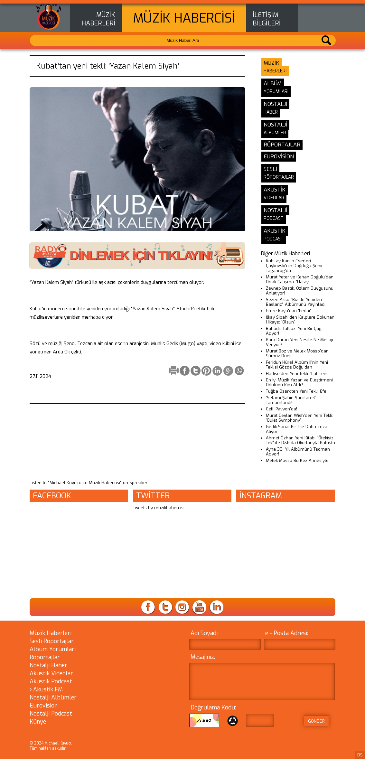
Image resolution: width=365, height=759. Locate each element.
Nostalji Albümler (53, 697)
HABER (271, 112)
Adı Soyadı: (205, 633)
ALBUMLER (275, 133)
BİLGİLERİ (267, 23)
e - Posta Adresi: (286, 633)
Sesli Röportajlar (52, 641)
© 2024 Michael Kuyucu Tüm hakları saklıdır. (51, 746)
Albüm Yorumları (53, 649)
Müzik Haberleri (50, 633)
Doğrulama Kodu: (213, 707)
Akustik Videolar (51, 673)
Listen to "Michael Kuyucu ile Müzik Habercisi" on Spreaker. (89, 482)
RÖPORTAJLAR (279, 177)
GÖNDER (316, 721)
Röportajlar (45, 657)
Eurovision (44, 705)
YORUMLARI (276, 92)
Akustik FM (46, 689)
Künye (38, 722)
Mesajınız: (203, 657)
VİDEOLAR (274, 198)
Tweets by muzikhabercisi (158, 508)
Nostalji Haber (48, 665)
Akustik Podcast (51, 681)
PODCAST (274, 218)
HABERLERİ (98, 23)
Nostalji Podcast (51, 713)
